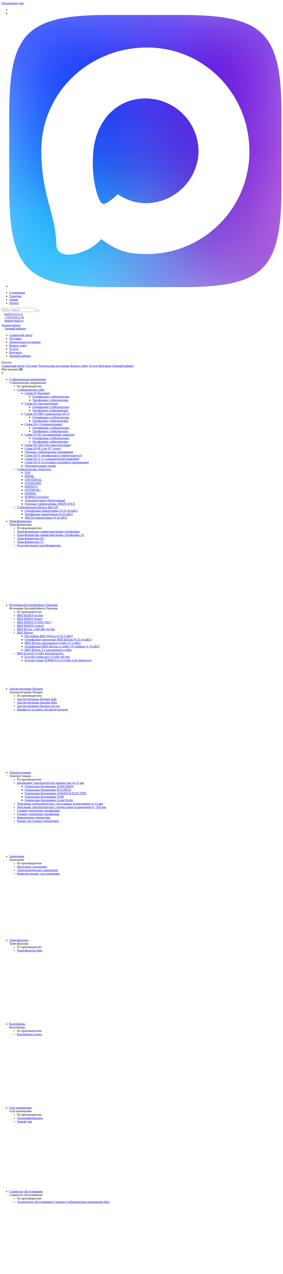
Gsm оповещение (20, 1107)
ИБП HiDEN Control (30, 625)
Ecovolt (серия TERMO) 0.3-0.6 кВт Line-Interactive (58, 660)
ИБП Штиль (25, 632)
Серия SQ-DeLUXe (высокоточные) (48, 445)
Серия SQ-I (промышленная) (43, 424)
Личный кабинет (11, 325)
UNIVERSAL (33, 479)
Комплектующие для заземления (38, 873)
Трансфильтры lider (29, 950)
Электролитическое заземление (37, 870)
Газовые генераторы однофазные (38, 810)
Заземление (16, 856)
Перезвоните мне (13, 3)
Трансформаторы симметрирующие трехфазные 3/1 (50, 535)
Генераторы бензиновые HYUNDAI (48, 789)
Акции (13, 299)
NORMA (30, 493)
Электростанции (20, 772)
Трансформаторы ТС (30, 542)
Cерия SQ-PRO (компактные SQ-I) (47, 414)
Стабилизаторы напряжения (27, 379)
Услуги (13, 349)
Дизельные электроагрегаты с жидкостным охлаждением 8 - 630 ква (61, 807)
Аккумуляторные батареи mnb (37, 699)
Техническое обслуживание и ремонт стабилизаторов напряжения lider (63, 1201)
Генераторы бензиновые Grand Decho (49, 800)
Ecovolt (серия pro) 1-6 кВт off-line (47, 656)
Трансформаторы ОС (30, 538)
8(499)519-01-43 (13, 314)
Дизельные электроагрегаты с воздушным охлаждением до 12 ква (60, 803)
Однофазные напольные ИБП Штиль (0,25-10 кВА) (58, 639)
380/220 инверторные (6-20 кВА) (46, 517)
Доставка (15, 338)
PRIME (29, 476)
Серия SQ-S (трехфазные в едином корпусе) (53, 455)
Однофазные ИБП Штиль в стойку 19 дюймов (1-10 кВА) (62, 646)
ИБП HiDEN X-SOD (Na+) (34, 622)
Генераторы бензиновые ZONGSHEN (49, 786)
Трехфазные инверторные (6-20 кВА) (49, 514)
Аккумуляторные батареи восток (38, 706)
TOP (27, 472)
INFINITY (31, 486)
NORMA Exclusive (37, 497)
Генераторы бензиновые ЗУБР (44, 796)
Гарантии (15, 296)
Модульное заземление (32, 866)
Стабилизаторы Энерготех (34, 469)
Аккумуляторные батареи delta (37, 702)
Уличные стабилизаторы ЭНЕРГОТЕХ (50, 503)
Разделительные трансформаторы (39, 545)
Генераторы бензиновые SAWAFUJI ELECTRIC (56, 793)
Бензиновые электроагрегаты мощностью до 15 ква (50, 783)
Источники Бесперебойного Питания (33, 605)
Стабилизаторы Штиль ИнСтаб (37, 507)
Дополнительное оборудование (45, 500)
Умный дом (24, 1121)
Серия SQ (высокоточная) (41, 403)
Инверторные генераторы (33, 817)
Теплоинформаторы (30, 1118)
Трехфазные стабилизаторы (50, 400)
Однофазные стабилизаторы (50, 396)
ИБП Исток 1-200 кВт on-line (36, 629)
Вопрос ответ (18, 345)
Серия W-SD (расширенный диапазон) (50, 434)
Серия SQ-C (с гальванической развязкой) (52, 458)
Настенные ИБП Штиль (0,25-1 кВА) (49, 636)
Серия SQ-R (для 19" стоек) (43, 448)
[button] (141, 362)
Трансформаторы (20, 521)
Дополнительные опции (40, 465)
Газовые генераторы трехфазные (38, 814)
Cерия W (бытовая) (37, 393)
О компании (17, 292)
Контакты (15, 352)
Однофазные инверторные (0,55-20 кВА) (51, 510)
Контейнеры (17, 1024)
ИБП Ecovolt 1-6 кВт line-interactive (40, 653)
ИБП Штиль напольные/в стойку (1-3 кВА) (53, 643)
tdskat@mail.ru (13, 320)
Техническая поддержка (25, 342)
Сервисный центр (20, 335)
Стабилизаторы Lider (30, 389)
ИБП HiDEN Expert (29, 618)
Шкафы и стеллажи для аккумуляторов (42, 709)
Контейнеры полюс (29, 1034)
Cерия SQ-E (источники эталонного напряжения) (57, 462)
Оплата (14, 303)
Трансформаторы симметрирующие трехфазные (48, 531)
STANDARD (33, 483)
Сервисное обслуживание (26, 1191)
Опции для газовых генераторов (38, 821)
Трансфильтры (18, 940)
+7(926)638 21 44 (14, 317)
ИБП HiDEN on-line (30, 615)
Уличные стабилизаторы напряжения (49, 452)
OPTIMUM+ (33, 490)
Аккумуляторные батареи (25, 688)
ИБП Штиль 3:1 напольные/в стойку (48, 650)
